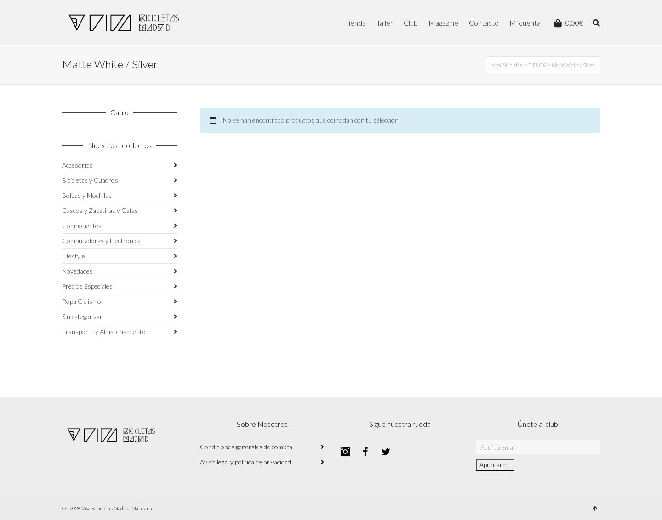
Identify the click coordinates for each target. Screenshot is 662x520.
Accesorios (77, 165)
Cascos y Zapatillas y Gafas (100, 210)
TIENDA (537, 65)
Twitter (385, 451)
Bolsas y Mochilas (87, 195)
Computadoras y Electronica (101, 241)
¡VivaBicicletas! (507, 65)
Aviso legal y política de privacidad (245, 462)
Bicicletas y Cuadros (90, 180)
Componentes (82, 225)
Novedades (77, 271)
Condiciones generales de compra (246, 447)
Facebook (365, 451)
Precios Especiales (87, 286)
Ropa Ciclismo (81, 301)
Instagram (345, 451)
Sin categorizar (82, 316)
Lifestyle (73, 256)
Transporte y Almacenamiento (104, 331)
